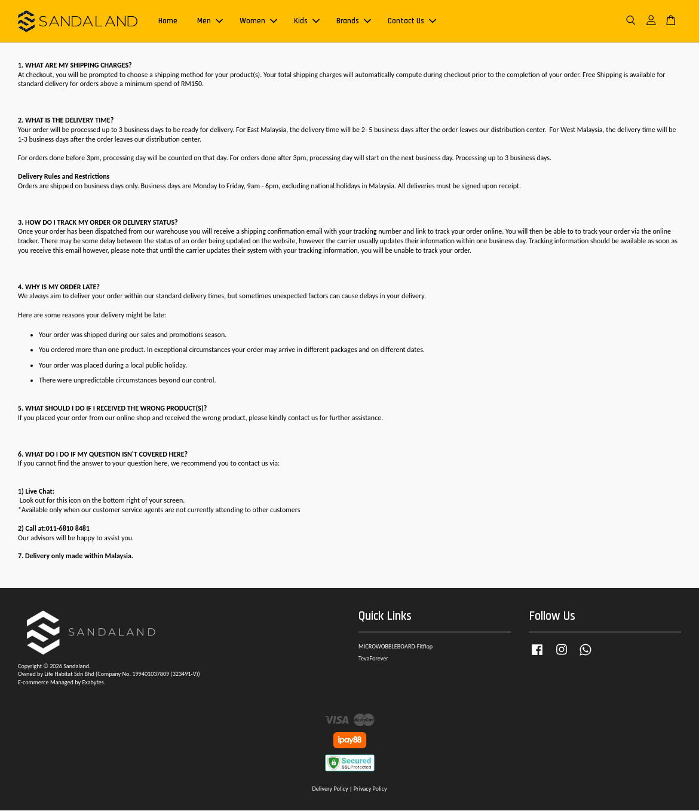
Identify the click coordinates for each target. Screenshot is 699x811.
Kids (307, 21)
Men (210, 21)
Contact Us (412, 21)
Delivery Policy (330, 789)
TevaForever (373, 659)
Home (167, 21)
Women (258, 21)
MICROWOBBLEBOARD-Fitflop (395, 647)
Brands (353, 21)
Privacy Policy (370, 789)
